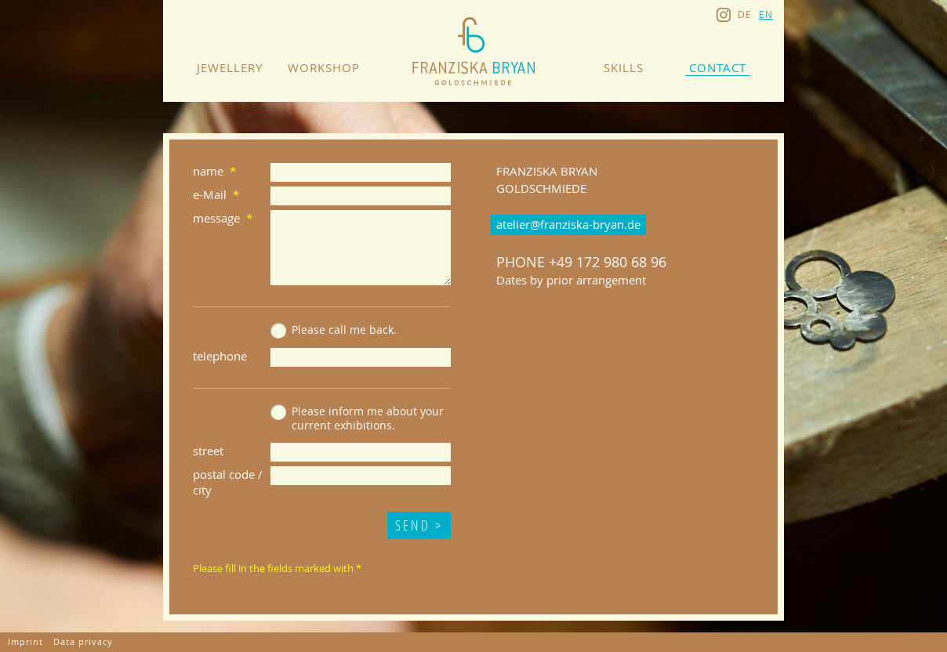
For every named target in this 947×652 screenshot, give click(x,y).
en (766, 14)
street (208, 450)
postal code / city (228, 482)
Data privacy (83, 641)
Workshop (324, 67)
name (208, 171)
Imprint (25, 641)
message (216, 218)
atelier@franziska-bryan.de (568, 224)
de (745, 14)
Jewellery (230, 67)
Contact (717, 67)
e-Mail (210, 194)
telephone (220, 356)
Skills (624, 67)
